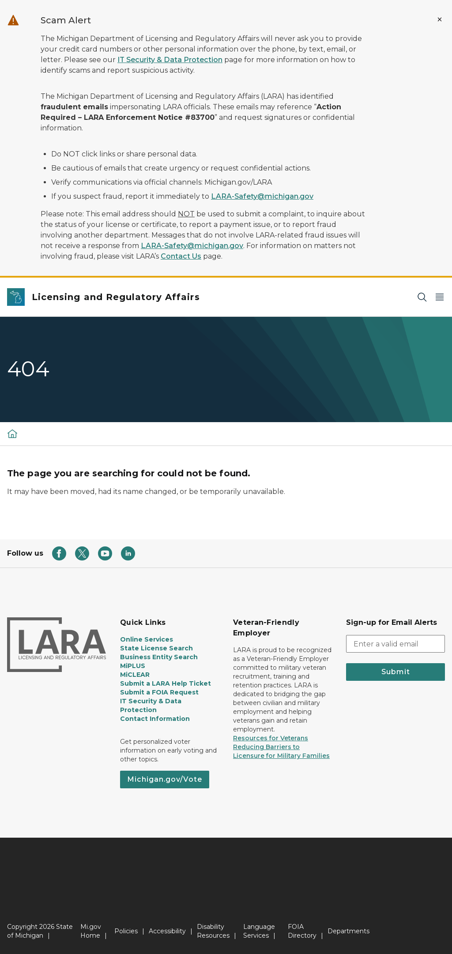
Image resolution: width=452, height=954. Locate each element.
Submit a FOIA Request (159, 692)
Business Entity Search (159, 657)
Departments (348, 931)
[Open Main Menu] (439, 297)
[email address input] (395, 644)
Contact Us (181, 256)
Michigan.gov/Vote (164, 779)
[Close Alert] (439, 19)
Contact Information (155, 719)
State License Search (156, 648)
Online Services (146, 639)
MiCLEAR (135, 675)
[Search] (422, 297)
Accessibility (167, 931)
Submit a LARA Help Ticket (165, 683)
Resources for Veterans (270, 738)
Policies (126, 931)
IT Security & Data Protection (169, 60)
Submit (395, 672)
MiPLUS (132, 666)
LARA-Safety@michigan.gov (262, 196)
